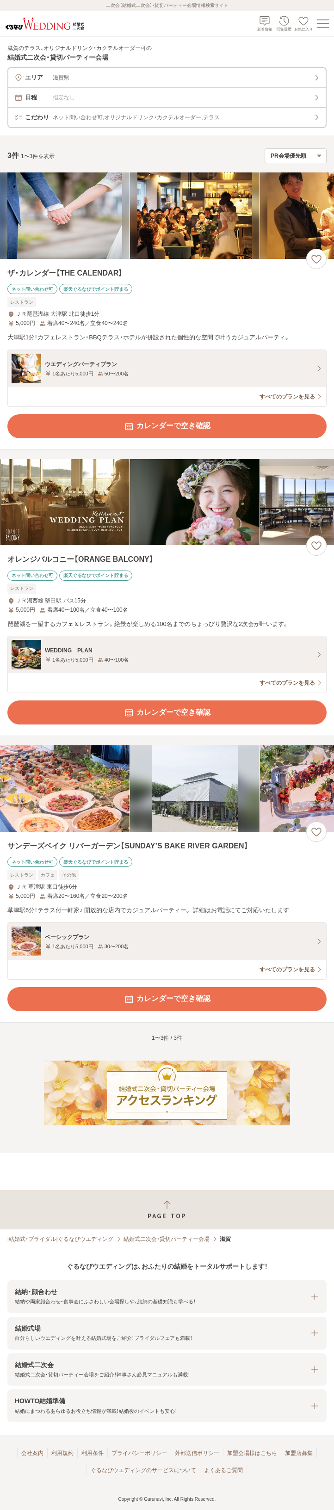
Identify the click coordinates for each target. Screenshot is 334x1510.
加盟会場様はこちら (252, 1453)
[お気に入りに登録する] (316, 259)
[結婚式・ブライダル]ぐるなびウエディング (60, 1239)
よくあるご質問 (223, 1470)
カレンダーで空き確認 (167, 426)
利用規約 (62, 1453)
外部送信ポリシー (197, 1453)
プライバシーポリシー (139, 1453)
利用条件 (92, 1453)
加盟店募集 (299, 1453)
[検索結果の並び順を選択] (296, 155)
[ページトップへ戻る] (167, 1209)
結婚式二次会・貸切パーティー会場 (167, 1239)
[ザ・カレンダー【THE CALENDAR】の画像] (167, 215)
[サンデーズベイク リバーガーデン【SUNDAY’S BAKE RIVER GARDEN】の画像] (167, 788)
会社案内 (32, 1453)
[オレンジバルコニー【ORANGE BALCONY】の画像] (167, 502)
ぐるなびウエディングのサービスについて (143, 1470)
